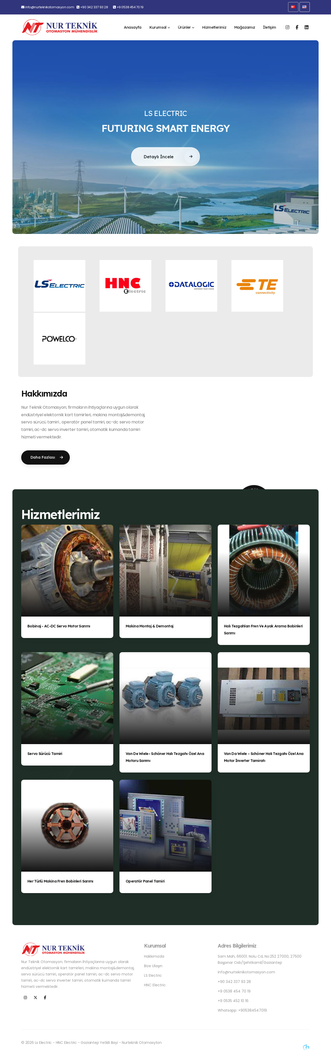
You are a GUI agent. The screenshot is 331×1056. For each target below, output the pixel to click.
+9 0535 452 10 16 (233, 1000)
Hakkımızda (154, 956)
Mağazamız (244, 27)
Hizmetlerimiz (214, 27)
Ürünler (184, 27)
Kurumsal (158, 27)
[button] (293, 7)
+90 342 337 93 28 (94, 7)
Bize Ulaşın (153, 965)
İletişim (269, 27)
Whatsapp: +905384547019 (242, 1010)
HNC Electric (155, 985)
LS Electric (153, 975)
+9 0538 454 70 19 (130, 7)
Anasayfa (132, 27)
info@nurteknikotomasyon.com (49, 7)
